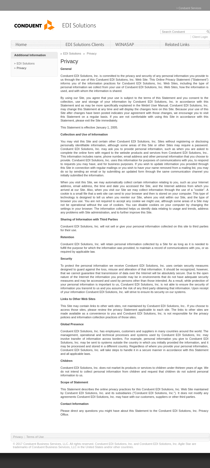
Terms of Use (35, 436)
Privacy (21, 68)
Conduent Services (190, 8)
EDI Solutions (26, 63)
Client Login (200, 36)
